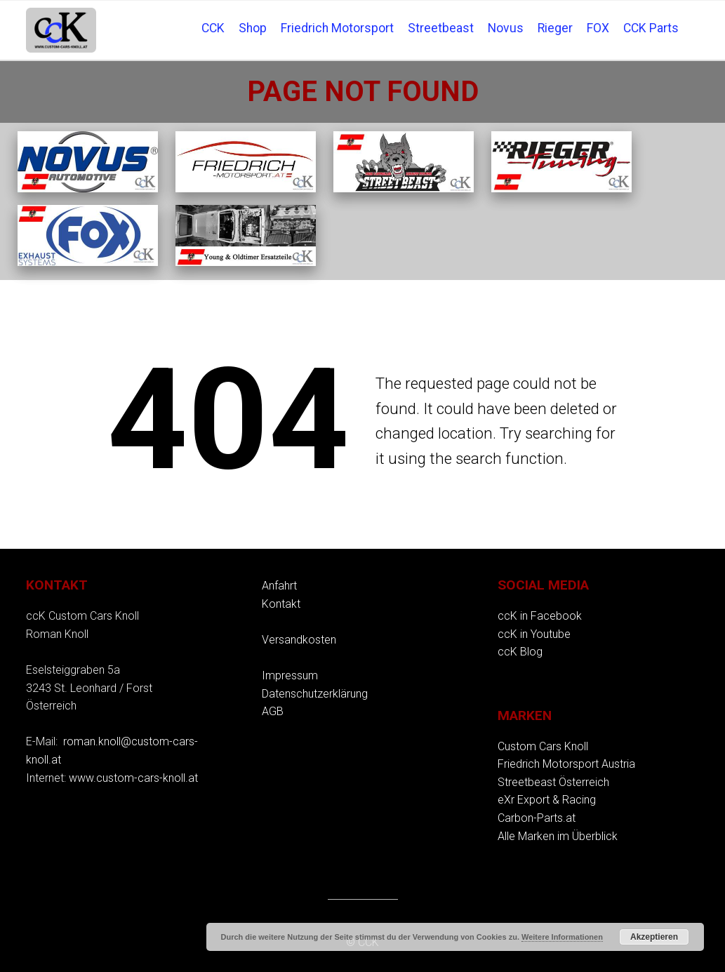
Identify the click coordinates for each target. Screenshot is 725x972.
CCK (213, 28)
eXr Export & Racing (547, 799)
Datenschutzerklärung (315, 693)
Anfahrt (279, 585)
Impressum (290, 675)
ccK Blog (520, 651)
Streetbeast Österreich (553, 782)
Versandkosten (299, 639)
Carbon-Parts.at (537, 818)
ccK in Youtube (534, 634)
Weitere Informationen (562, 937)
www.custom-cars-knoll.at (133, 778)
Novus (506, 28)
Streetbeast (441, 28)
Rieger (555, 28)
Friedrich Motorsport (337, 28)
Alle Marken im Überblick (558, 836)
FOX (598, 28)
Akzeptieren (654, 937)
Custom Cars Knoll (543, 746)
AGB (273, 711)
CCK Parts (651, 28)
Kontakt (281, 604)
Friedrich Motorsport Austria (566, 764)
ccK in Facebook (540, 616)
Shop (253, 28)
